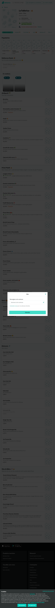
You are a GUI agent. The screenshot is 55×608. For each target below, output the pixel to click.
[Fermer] (45, 294)
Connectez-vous (13, 306)
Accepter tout (32, 605)
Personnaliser (22, 605)
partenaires (32, 594)
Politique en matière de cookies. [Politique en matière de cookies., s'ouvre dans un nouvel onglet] (38, 602)
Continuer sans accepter (48, 591)
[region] (27, 598)
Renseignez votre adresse (16, 299)
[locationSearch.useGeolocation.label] (43, 302)
